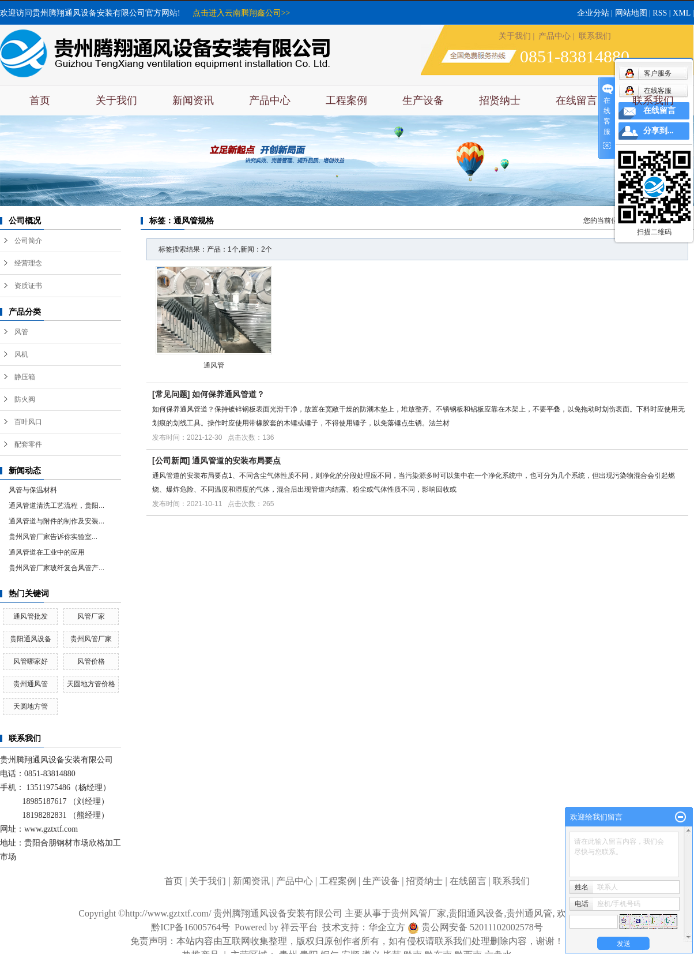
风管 (21, 332)
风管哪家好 (30, 661)
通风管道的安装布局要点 (236, 460)
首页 (39, 100)
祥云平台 (299, 927)
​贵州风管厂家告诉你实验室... (53, 537)
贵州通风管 (30, 684)
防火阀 (24, 399)
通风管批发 (30, 616)
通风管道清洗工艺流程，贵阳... (56, 506)
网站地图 (631, 13)
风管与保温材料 (33, 490)
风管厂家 (91, 616)
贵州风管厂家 (91, 639)
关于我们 (515, 36)
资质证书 (28, 286)
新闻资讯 (193, 100)
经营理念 (28, 263)
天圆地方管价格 (91, 684)
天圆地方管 (30, 706)
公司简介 (28, 241)
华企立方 (393, 927)
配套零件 (28, 444)
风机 (21, 354)
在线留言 (576, 100)
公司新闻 (171, 460)
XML (682, 13)
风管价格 (91, 661)
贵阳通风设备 (30, 639)
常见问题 (171, 394)
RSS (659, 13)
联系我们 (595, 36)
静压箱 (24, 377)
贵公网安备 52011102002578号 (482, 927)
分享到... (658, 130)
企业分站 (593, 13)
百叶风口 (28, 422)
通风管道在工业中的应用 (47, 552)
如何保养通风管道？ (228, 394)
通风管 (213, 365)
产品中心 (554, 36)
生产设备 (423, 100)
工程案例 (346, 100)
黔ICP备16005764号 (190, 927)
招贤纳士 (499, 100)
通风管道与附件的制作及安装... (56, 521)
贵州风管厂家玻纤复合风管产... (56, 568)
